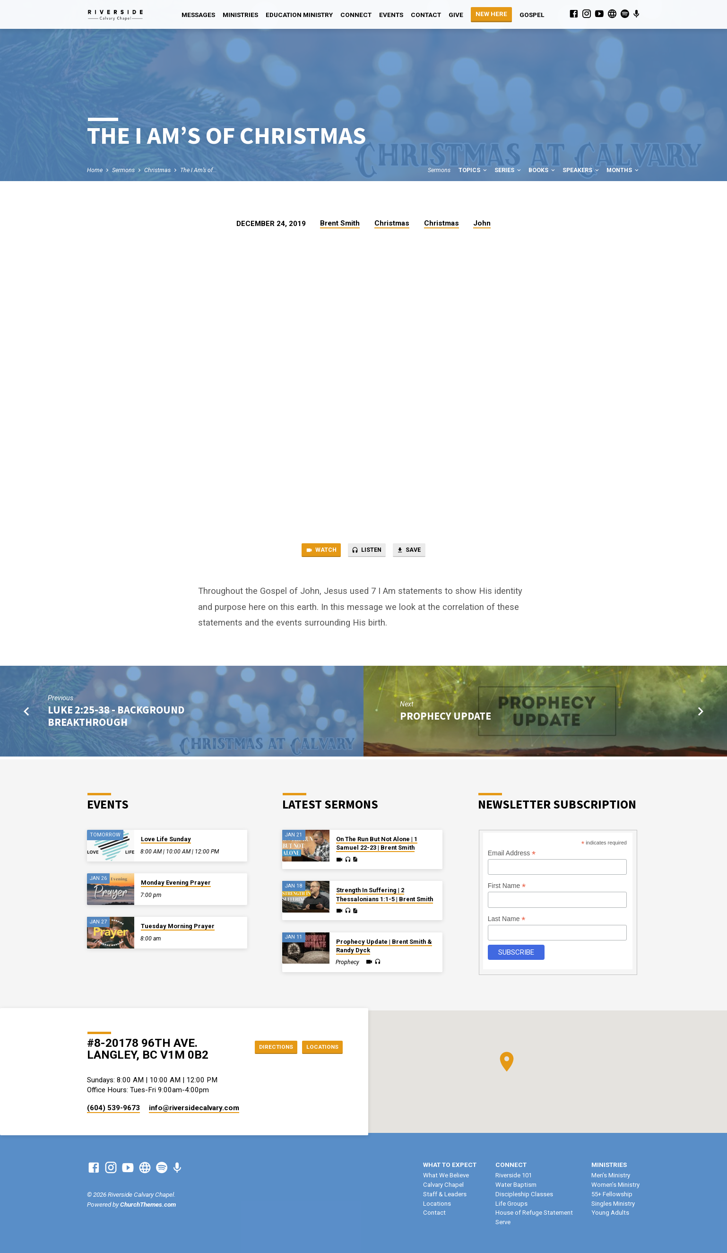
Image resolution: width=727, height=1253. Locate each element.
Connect (356, 14)
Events (391, 14)
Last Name (507, 918)
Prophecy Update (445, 718)
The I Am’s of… (198, 170)
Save (416, 552)
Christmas (157, 170)
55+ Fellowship (611, 1194)
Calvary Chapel (443, 1184)
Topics (473, 170)
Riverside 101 (513, 1175)
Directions (265, 1046)
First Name (507, 885)
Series (508, 170)
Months (623, 170)
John (482, 223)
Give (456, 14)
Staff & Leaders (445, 1194)
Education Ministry (299, 14)
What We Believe (446, 1175)
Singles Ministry (613, 1203)
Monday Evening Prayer (176, 882)
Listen (366, 552)
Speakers (581, 170)
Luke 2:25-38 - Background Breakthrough (116, 718)
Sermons (123, 170)
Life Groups (511, 1203)
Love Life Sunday (166, 839)
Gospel (531, 14)
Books (542, 170)
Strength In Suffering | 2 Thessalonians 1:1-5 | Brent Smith (384, 894)
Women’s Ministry (615, 1184)
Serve (503, 1222)
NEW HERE (491, 13)
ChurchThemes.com (148, 1204)
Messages (198, 14)
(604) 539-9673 (113, 1108)
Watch (314, 552)
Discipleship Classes (524, 1194)
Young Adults (610, 1212)
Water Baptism (516, 1184)
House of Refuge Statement (534, 1212)
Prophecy (347, 962)
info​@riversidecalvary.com (194, 1108)
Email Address (512, 853)
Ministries (240, 14)
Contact (426, 14)
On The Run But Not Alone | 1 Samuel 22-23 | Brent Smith (376, 843)
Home (95, 170)
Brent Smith (340, 223)
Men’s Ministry (610, 1175)
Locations (319, 1046)
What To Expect (449, 1164)
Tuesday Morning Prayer (178, 926)
